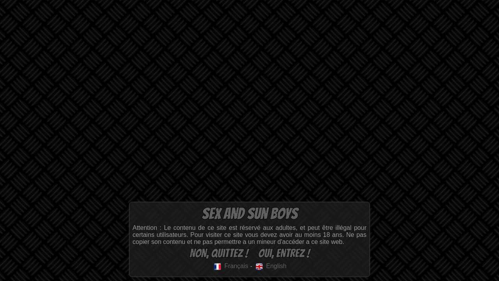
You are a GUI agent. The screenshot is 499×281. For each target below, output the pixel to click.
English (270, 266)
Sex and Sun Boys (249, 214)
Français (230, 266)
